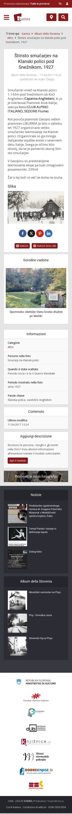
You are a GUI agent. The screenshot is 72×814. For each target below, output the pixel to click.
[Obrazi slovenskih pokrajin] (36, 757)
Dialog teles (35, 552)
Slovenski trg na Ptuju (40, 638)
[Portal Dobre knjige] (36, 772)
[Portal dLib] (36, 729)
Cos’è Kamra (13, 808)
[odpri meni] (6, 17)
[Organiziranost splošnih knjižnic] (36, 698)
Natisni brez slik (44, 246)
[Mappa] (51, 17)
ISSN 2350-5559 (57, 808)
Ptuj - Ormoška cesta (40, 616)
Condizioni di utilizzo (34, 808)
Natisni (22, 246)
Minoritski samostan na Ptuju (45, 593)
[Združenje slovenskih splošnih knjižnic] (36, 743)
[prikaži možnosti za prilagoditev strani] (60, 3)
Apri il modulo (18, 461)
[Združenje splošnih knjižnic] (36, 786)
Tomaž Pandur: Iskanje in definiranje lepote (42, 531)
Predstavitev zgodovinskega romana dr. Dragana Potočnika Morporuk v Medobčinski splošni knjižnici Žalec (45, 511)
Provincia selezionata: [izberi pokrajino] (27, 3)
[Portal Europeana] (36, 713)
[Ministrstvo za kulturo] (36, 683)
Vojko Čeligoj (46, 79)
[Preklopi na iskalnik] (63, 17)
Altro (11, 348)
